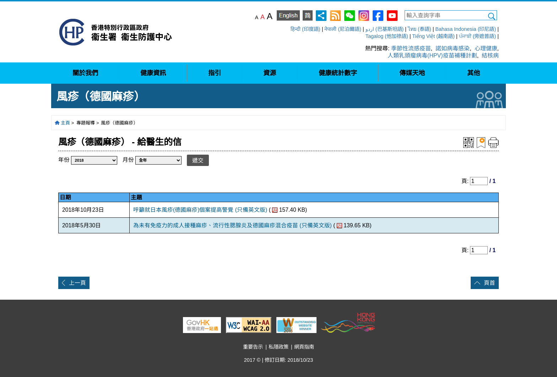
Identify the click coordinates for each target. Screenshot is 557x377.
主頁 (65, 123)
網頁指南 (304, 347)
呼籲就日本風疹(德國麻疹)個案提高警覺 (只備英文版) (200, 210)
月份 (128, 160)
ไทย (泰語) (419, 29)
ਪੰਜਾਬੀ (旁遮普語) (477, 36)
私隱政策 (278, 347)
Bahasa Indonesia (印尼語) (465, 29)
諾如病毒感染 (453, 48)
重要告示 (253, 347)
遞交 (198, 160)
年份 (64, 160)
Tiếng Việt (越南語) (433, 36)
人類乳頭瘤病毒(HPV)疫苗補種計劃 (432, 55)
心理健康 (486, 48)
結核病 (490, 55)
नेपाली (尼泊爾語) (342, 29)
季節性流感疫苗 (411, 48)
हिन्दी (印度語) (305, 29)
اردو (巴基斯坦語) (385, 29)
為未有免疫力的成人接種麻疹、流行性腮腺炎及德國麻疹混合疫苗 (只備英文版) (232, 225)
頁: (465, 181)
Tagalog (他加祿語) (387, 36)
